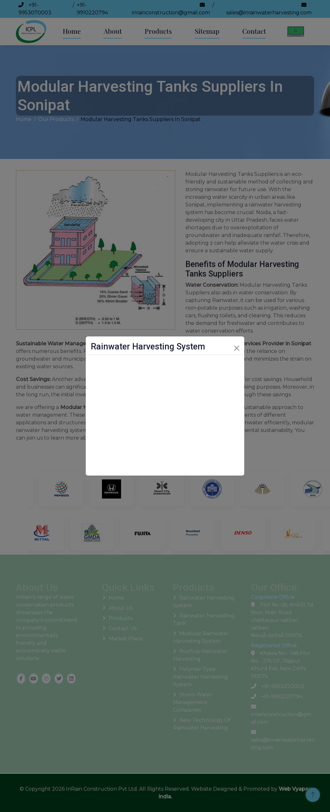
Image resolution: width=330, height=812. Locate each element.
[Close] (237, 348)
